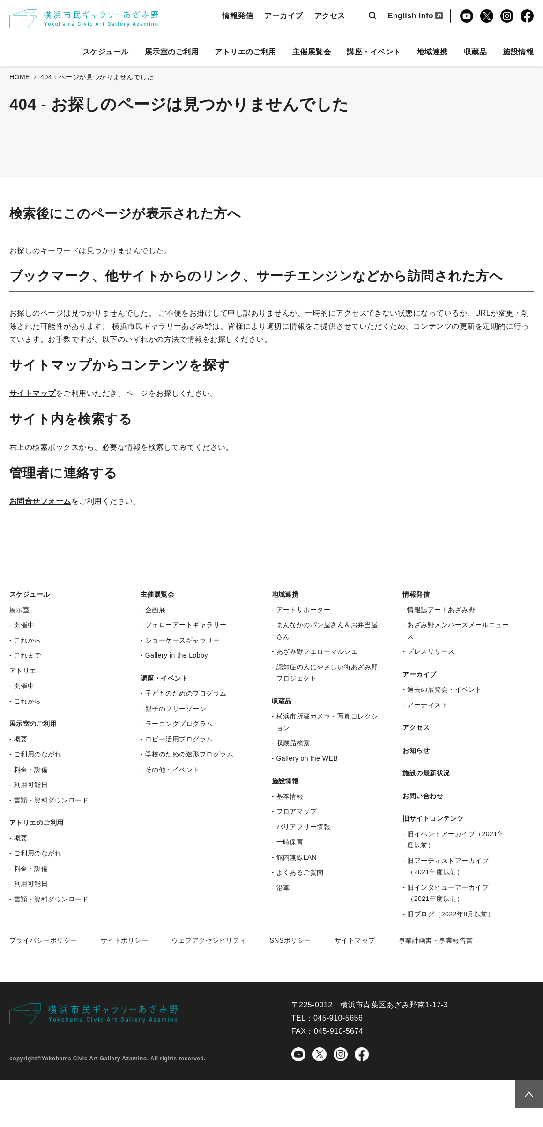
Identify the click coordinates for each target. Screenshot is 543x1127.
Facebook (527, 16)
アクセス (329, 16)
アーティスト (427, 705)
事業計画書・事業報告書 (436, 940)
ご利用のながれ (37, 754)
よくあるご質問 (300, 872)
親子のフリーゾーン (175, 708)
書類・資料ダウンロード (51, 800)
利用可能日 (31, 784)
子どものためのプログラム (186, 693)
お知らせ (416, 750)
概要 (21, 739)
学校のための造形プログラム (189, 754)
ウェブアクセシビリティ (208, 940)
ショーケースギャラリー (182, 640)
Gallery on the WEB (307, 758)
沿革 (283, 888)
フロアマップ (296, 811)
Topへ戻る (525, 1093)
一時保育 (290, 842)
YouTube (466, 16)
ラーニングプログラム (179, 723)
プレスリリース (430, 651)
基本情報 (290, 796)
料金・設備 (31, 769)
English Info (410, 16)
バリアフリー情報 (303, 827)
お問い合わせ (422, 796)
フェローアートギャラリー (186, 624)
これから (27, 640)
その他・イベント (172, 769)
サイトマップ (32, 393)
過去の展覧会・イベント (444, 689)
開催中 (24, 624)
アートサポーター (303, 609)
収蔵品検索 (293, 743)
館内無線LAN (296, 857)
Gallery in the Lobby (176, 655)
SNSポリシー (290, 940)
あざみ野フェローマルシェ (317, 651)
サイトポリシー (124, 940)
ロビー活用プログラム (179, 739)
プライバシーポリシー (43, 940)
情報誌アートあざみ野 (441, 609)
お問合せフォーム (40, 501)
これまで (27, 655)
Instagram (506, 16)
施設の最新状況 (426, 773)
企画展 (155, 609)
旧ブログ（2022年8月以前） (450, 914)
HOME (19, 77)
